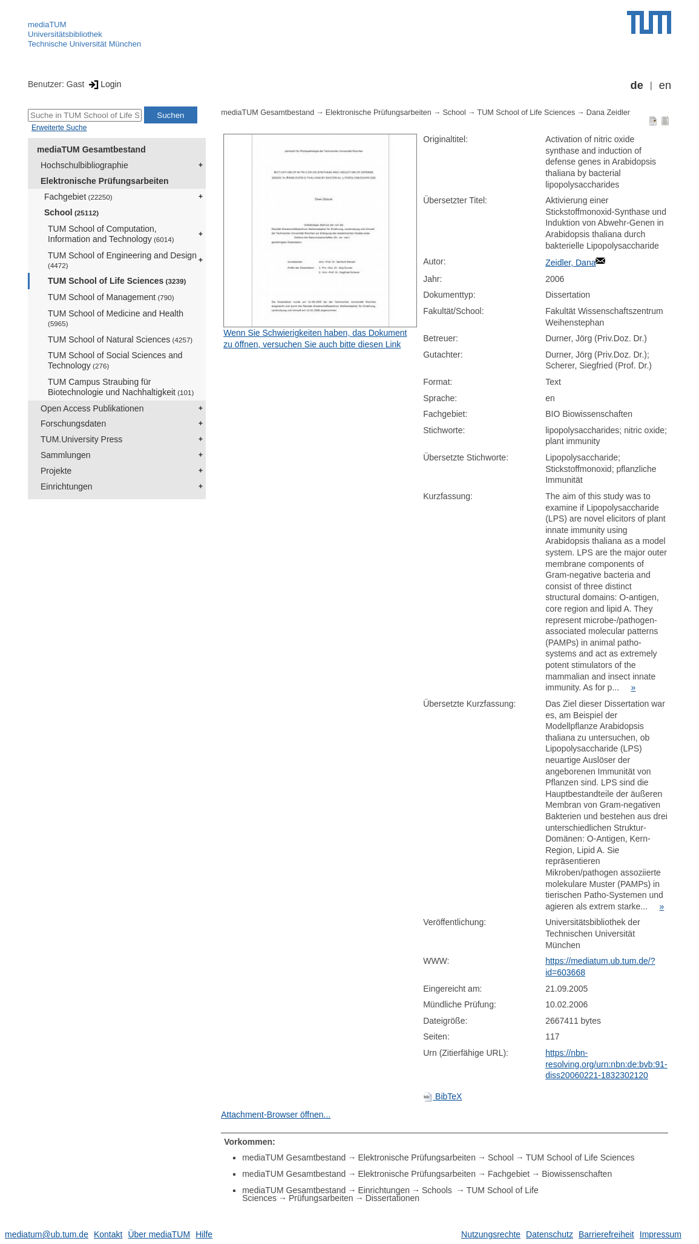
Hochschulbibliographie (84, 165)
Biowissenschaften (577, 1174)
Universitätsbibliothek (65, 34)
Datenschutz (549, 1234)
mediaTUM (47, 24)
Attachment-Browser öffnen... (275, 1114)
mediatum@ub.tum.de (46, 1234)
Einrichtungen (67, 486)
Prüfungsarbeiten (321, 1198)
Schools (438, 1190)
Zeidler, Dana (570, 262)
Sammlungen (66, 455)
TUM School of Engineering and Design (122, 259)
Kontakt (108, 1234)
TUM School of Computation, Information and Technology (111, 234)
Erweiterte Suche (59, 127)
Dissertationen (393, 1198)
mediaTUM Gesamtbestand (91, 149)
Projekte (56, 471)
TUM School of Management (111, 297)
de (637, 85)
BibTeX (442, 1096)
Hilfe (203, 1234)
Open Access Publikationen (92, 408)
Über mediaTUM (159, 1234)
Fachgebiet (78, 196)
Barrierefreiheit (606, 1234)
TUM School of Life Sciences (117, 281)
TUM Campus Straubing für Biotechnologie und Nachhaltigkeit (121, 387)
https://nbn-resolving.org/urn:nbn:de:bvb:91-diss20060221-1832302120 (606, 1064)
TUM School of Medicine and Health (115, 318)
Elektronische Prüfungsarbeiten (105, 181)
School (71, 212)
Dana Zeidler (608, 112)
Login (104, 84)
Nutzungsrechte (490, 1234)
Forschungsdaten (73, 423)
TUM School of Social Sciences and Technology (115, 360)
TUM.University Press (81, 439)
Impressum (660, 1234)
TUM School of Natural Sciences (120, 339)
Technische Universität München (84, 43)
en (665, 85)
